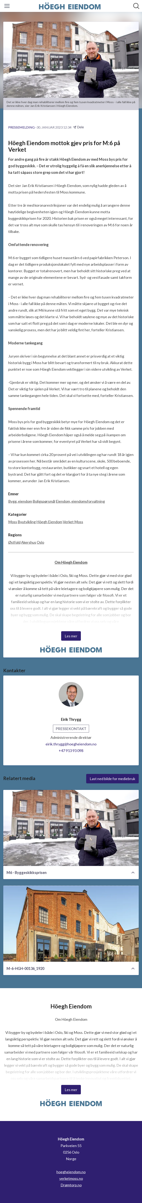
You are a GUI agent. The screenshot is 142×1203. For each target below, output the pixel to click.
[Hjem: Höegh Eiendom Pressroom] (70, 5)
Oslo (40, 542)
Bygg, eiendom (20, 501)
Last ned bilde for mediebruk (112, 778)
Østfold (14, 542)
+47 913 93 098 (71, 750)
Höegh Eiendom (49, 521)
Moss (12, 521)
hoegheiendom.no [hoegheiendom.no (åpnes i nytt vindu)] (71, 1172)
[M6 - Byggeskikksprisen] (71, 828)
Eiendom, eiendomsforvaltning (80, 501)
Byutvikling (27, 521)
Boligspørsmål (44, 501)
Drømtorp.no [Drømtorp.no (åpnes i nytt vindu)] (71, 1185)
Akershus (28, 542)
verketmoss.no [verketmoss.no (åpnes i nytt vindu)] (71, 1178)
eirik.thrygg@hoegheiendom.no (71, 744)
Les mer (71, 636)
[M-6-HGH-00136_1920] (71, 924)
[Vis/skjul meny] (6, 5)
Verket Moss (73, 521)
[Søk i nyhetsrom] (136, 6)
